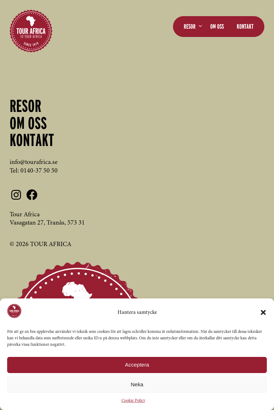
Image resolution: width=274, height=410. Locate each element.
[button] (263, 312)
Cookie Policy (133, 401)
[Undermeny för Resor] (200, 26)
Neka (137, 384)
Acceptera (137, 365)
